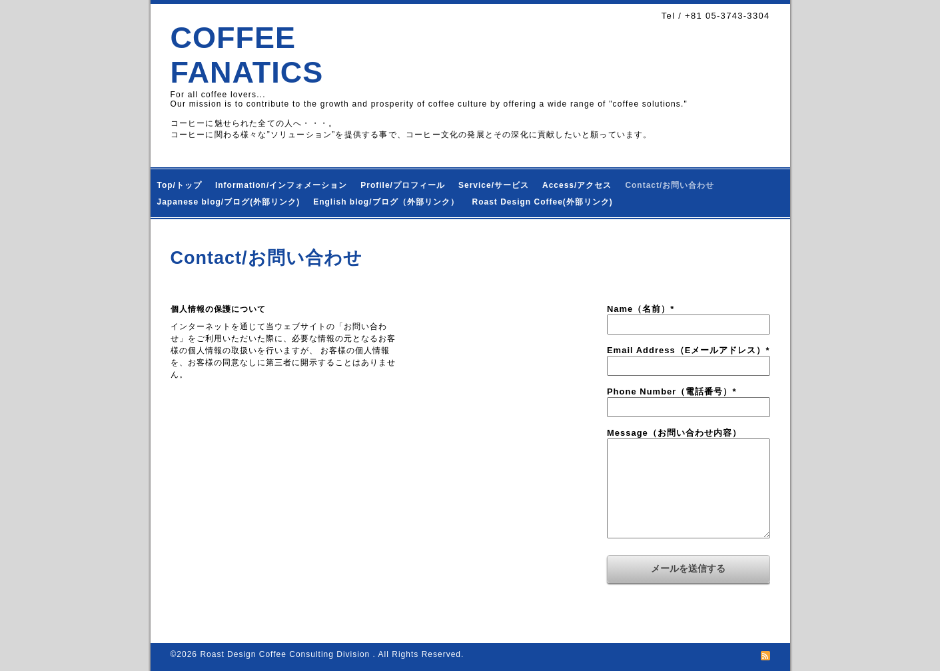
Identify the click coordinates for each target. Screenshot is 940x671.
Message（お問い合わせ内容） (674, 433)
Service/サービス (493, 185)
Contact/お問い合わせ (669, 185)
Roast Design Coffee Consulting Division (286, 654)
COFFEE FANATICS (247, 55)
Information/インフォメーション (281, 185)
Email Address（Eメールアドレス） (688, 350)
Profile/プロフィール (402, 185)
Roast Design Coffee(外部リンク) (542, 202)
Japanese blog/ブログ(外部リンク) (228, 202)
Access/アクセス (577, 185)
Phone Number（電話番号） (672, 391)
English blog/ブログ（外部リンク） (385, 202)
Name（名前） (640, 309)
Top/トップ (179, 185)
